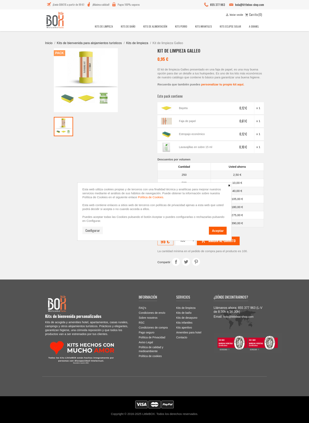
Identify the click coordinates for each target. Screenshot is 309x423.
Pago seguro (146, 332)
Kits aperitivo (184, 327)
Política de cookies (150, 356)
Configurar (92, 230)
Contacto (181, 337)
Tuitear (186, 262)
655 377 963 (217, 4)
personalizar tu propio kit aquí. (222, 84)
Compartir (176, 262)
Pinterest (196, 262)
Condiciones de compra (153, 327)
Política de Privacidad (152, 337)
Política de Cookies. (151, 197)
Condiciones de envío (152, 312)
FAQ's (142, 307)
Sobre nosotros (148, 317)
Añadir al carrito (218, 240)
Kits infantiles (184, 322)
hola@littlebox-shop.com (249, 4)
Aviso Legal (146, 342)
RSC (142, 322)
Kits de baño (184, 312)
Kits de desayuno (186, 317)
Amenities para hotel (188, 332)
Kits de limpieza (185, 307)
